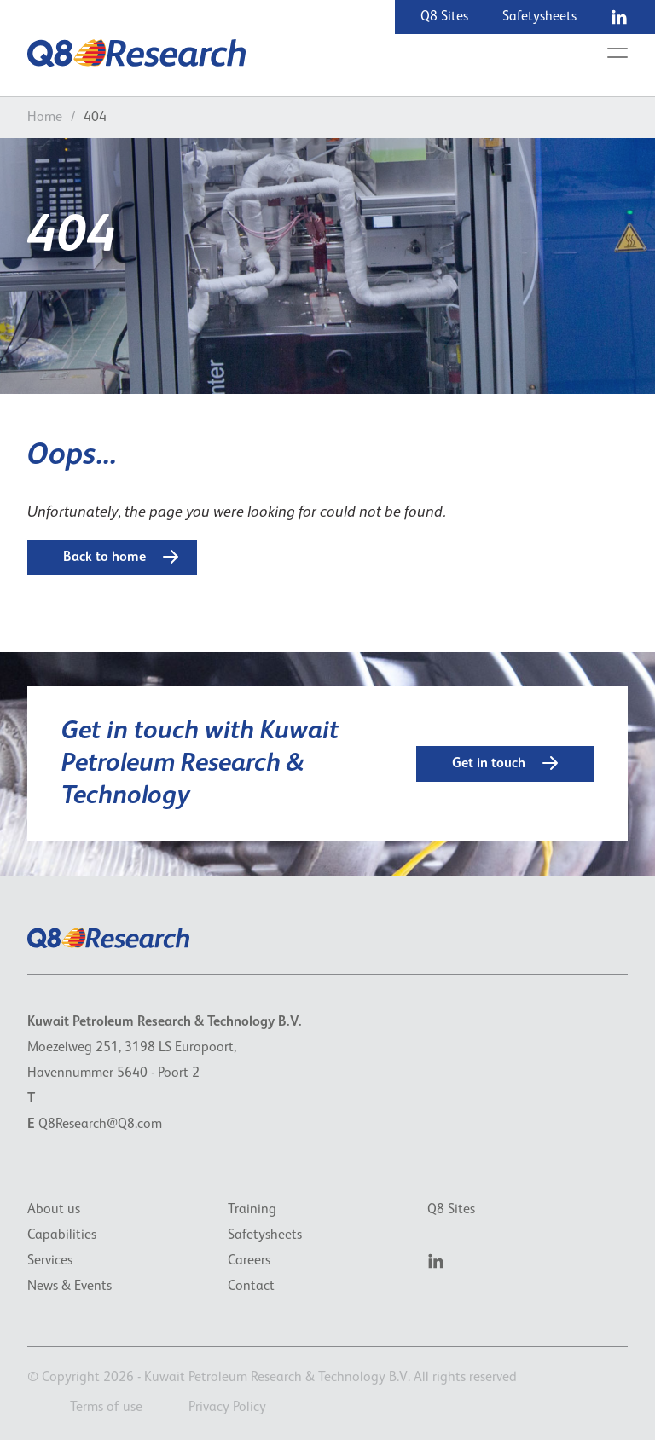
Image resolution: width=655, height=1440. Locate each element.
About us (53, 1210)
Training (252, 1210)
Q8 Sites (444, 17)
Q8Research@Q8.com (100, 1124)
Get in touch (505, 763)
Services (49, 1261)
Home (44, 117)
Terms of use (106, 1407)
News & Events (69, 1286)
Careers (249, 1261)
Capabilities (61, 1235)
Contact (251, 1286)
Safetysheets (539, 17)
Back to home (120, 556)
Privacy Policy (227, 1407)
